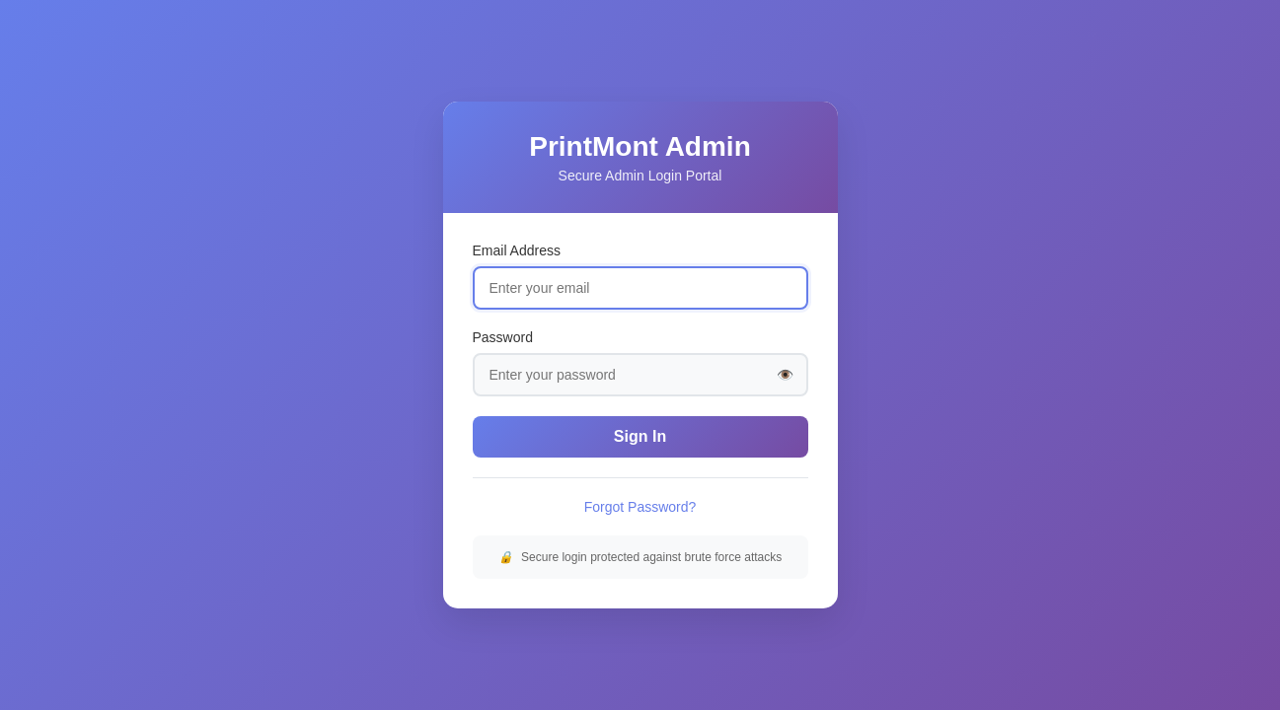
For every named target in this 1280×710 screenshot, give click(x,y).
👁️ (785, 375)
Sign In (640, 436)
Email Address (517, 250)
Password (503, 337)
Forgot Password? (640, 507)
